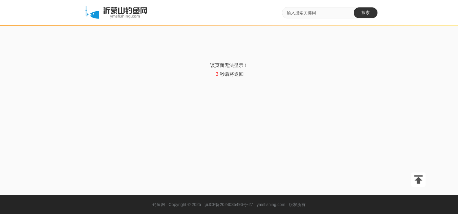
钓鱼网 (158, 204)
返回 (239, 74)
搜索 (365, 12)
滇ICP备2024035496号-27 (228, 204)
